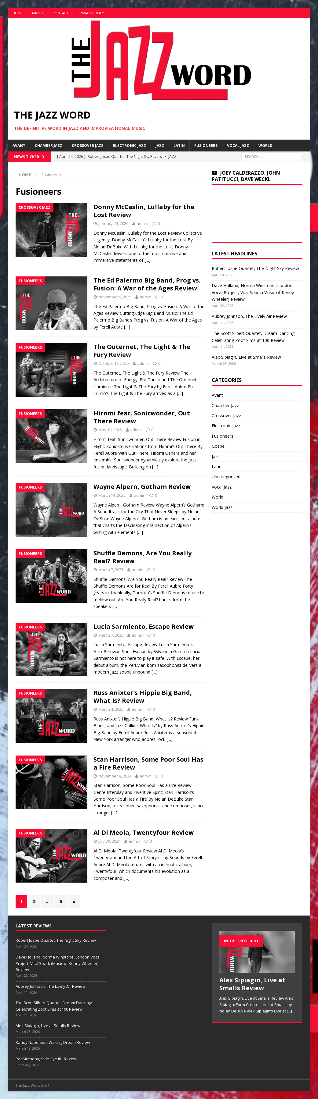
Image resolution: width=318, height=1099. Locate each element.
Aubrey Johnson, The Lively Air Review (249, 316)
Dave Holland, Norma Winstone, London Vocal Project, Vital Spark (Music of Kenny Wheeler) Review (253, 292)
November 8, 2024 (114, 776)
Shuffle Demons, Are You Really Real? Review (142, 557)
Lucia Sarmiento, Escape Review (143, 626)
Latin (179, 145)
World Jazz (222, 507)
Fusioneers (205, 145)
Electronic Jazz (129, 145)
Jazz (159, 145)
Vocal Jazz (238, 145)
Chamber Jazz (48, 145)
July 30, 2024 (109, 841)
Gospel (218, 446)
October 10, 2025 (113, 363)
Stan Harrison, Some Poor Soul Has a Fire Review (148, 763)
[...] (289, 1011)
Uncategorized (226, 476)
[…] (147, 260)
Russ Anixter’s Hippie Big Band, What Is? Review (142, 696)
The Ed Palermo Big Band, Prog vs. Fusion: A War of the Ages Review (146, 284)
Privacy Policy (91, 13)
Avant (19, 145)
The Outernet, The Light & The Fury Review (141, 351)
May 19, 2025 (110, 429)
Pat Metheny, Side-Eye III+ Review (46, 1059)
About (37, 13)
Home (18, 13)
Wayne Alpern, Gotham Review (142, 486)
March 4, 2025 (110, 709)
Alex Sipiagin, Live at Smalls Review (246, 357)
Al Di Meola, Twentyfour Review (143, 832)
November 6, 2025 (114, 297)
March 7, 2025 (110, 569)
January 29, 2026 (113, 223)
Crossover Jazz (88, 145)
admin (142, 223)
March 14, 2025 (112, 495)
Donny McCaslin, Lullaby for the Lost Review (143, 211)
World (265, 145)
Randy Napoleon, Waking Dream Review (53, 1042)
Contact (60, 13)
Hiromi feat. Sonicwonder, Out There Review (141, 417)
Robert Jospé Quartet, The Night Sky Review (255, 268)
